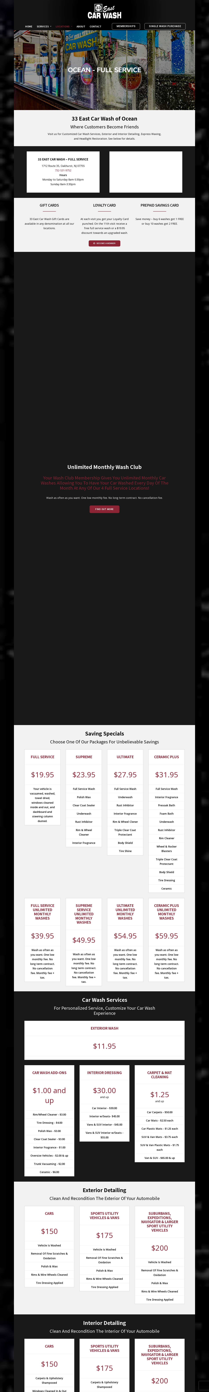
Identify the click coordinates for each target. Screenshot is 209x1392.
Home (29, 26)
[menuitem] (28, 26)
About (81, 26)
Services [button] (44, 26)
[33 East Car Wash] (104, 11)
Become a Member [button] (104, 243)
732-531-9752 (63, 170)
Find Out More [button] (104, 509)
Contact (95, 26)
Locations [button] (64, 26)
